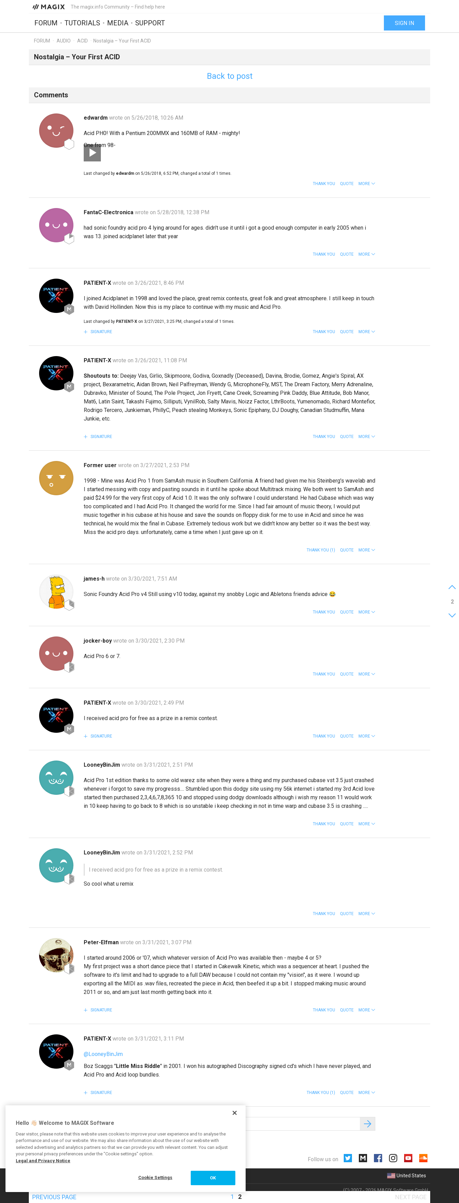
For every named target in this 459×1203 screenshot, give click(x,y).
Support (150, 23)
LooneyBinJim (102, 765)
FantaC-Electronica (109, 212)
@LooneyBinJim (103, 1054)
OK (213, 1177)
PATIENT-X (98, 283)
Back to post (229, 76)
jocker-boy (98, 640)
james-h (95, 578)
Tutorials (82, 23)
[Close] (234, 1112)
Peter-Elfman (102, 942)
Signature (101, 331)
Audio (64, 41)
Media (117, 23)
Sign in (404, 23)
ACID (82, 41)
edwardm (96, 117)
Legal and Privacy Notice (43, 1160)
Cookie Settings (155, 1177)
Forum (46, 23)
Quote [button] (347, 183)
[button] (366, 183)
